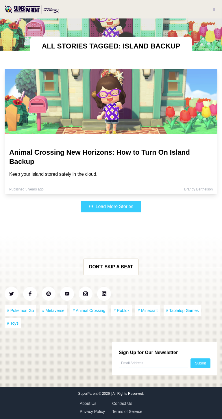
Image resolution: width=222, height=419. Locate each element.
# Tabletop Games (182, 310)
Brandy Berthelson (198, 189)
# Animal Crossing (89, 310)
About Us (88, 403)
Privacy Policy (92, 411)
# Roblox (122, 310)
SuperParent (88, 394)
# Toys (12, 323)
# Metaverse (53, 310)
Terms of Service (127, 411)
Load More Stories (111, 206)
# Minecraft (148, 310)
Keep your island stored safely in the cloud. (53, 174)
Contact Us (122, 403)
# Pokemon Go (20, 310)
